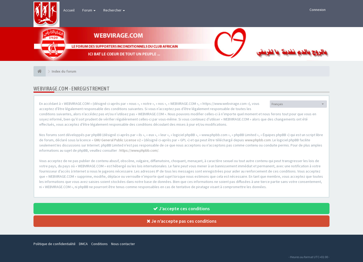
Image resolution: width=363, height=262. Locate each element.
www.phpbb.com (258, 140)
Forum (89, 10)
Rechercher (114, 10)
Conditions (99, 243)
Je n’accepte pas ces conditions (182, 221)
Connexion (318, 9)
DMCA (83, 243)
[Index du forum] (39, 71)
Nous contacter (123, 243)
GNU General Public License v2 (117, 140)
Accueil (69, 10)
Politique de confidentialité (54, 243)
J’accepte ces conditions (181, 209)
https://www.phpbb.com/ (138, 150)
